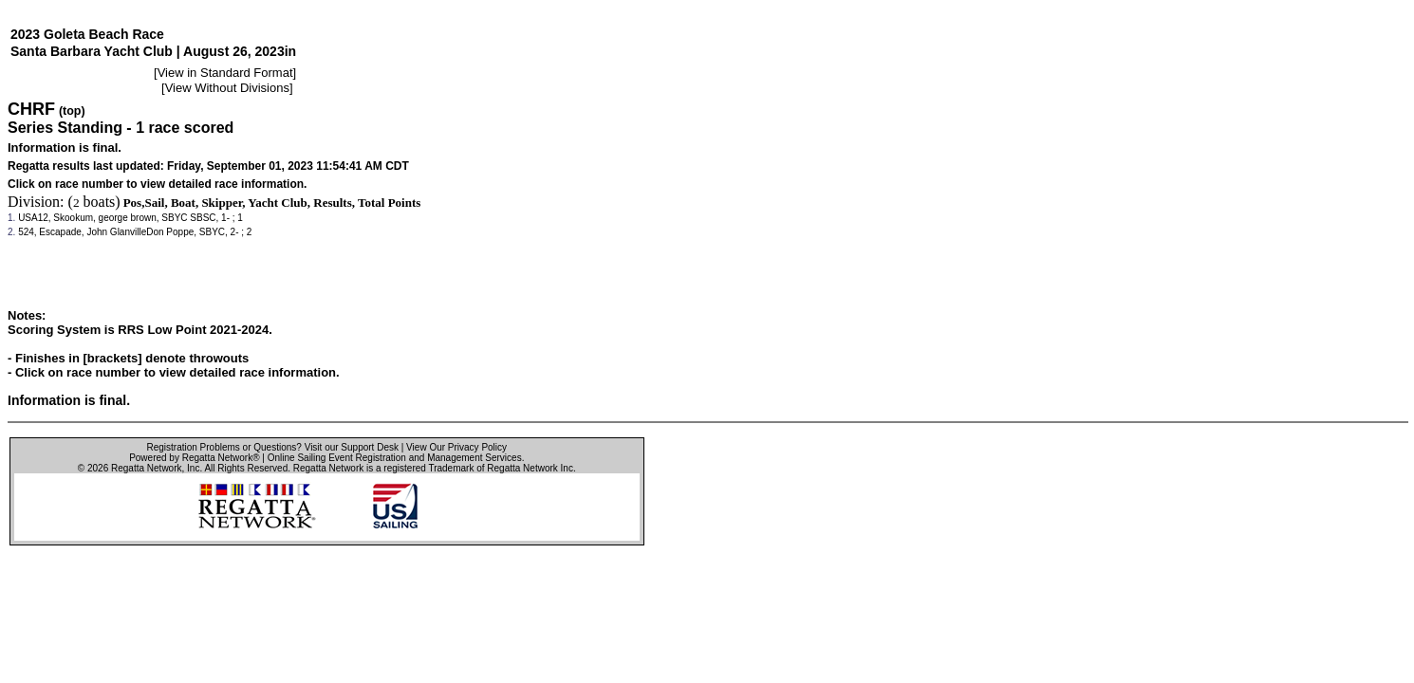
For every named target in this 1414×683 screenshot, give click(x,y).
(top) (72, 111)
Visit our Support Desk (352, 447)
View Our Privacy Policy (456, 447)
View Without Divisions (227, 88)
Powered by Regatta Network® (194, 457)
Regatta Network (146, 468)
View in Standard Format (225, 72)
